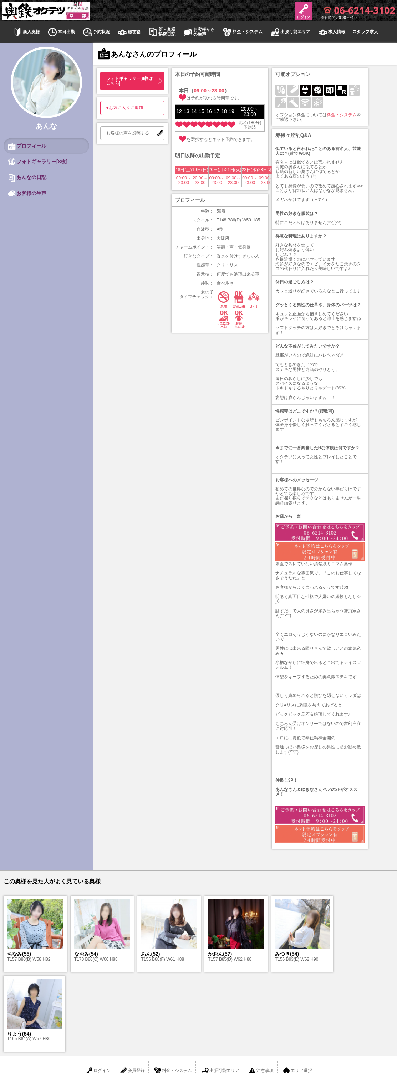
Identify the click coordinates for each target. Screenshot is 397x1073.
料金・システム (242, 32)
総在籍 (129, 32)
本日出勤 (61, 32)
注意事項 (261, 991)
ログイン (98, 991)
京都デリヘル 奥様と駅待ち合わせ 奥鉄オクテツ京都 (198, 1036)
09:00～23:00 (183, 180)
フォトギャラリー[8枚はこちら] (129, 81)
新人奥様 (26, 32)
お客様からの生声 (199, 32)
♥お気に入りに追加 (124, 107)
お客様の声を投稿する (127, 133)
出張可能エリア (290, 32)
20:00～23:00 (200, 180)
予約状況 (96, 32)
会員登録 (132, 991)
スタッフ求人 (365, 32)
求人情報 (331, 32)
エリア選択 (297, 991)
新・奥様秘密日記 (161, 32)
